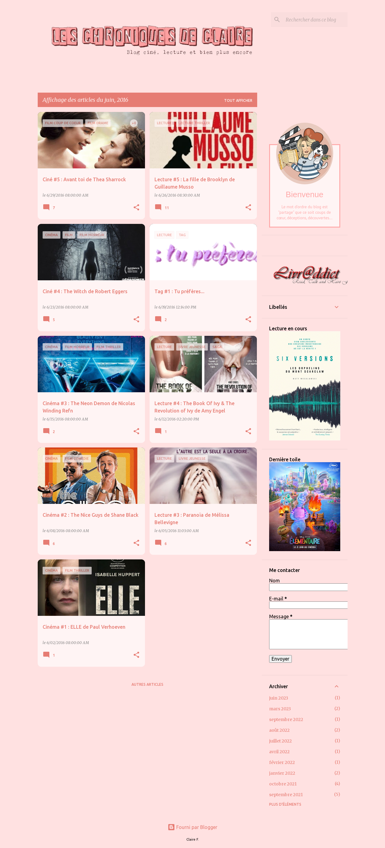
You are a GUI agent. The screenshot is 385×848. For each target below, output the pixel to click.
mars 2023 (280, 709)
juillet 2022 (280, 741)
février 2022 (282, 762)
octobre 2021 (283, 784)
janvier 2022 (282, 773)
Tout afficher (238, 100)
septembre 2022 (286, 719)
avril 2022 (279, 751)
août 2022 (279, 730)
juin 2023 (278, 698)
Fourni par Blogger (192, 827)
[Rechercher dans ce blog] (315, 19)
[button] (136, 208)
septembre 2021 (286, 794)
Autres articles (147, 684)
